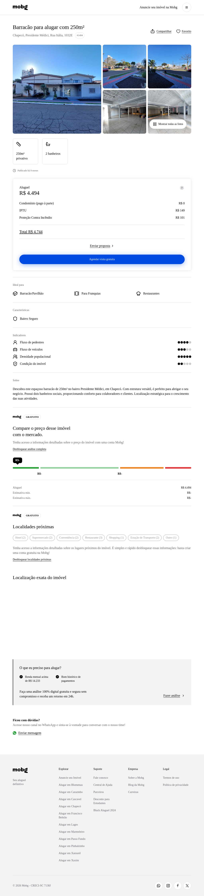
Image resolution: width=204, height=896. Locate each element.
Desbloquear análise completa (29, 449)
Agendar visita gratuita (102, 259)
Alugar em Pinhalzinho (72, 846)
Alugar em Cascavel (70, 799)
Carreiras (133, 792)
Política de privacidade (175, 784)
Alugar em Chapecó (70, 806)
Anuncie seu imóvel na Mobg (158, 7)
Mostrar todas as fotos (168, 124)
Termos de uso (171, 777)
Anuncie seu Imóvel (70, 777)
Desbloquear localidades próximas (32, 559)
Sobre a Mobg (136, 777)
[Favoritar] (183, 31)
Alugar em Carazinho (71, 792)
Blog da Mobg (136, 784)
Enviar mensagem (29, 733)
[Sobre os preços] (182, 188)
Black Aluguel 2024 (104, 810)
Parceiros (98, 792)
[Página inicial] (20, 7)
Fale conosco (100, 777)
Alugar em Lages (68, 824)
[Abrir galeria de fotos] (57, 89)
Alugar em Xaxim (69, 860)
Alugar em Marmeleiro (71, 831)
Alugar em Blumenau (71, 784)
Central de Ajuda (102, 784)
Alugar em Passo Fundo (72, 838)
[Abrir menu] (186, 7)
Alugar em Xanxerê (70, 853)
